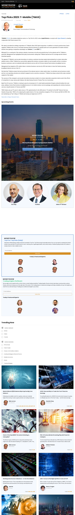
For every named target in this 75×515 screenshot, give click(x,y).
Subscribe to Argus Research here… (10, 97)
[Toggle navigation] (72, 6)
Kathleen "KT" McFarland (61, 204)
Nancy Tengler (50, 486)
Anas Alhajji (13, 204)
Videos (5, 334)
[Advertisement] (37, 220)
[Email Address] (37, 250)
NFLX (32, 491)
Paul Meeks (37, 204)
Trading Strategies (8, 363)
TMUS (28, 20)
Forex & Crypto (7, 347)
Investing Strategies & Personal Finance (13, 354)
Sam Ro (11, 486)
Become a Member (10, 1)
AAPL (20, 406)
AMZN (23, 406)
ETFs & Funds (7, 344)
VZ (33, 49)
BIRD (34, 491)
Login (2, 1)
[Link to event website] (37, 142)
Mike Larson (12, 401)
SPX (34, 406)
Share (62, 13)
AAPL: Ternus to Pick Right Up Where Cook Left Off (54, 478)
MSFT (32, 406)
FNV (71, 449)
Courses (6, 337)
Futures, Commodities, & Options (11, 351)
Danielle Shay (50, 401)
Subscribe (37, 253)
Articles (5, 330)
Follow (19, 26)
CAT (24, 406)
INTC (69, 491)
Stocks (5, 360)
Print (67, 13)
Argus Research (61, 38)
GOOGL (27, 406)
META (30, 406)
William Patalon (50, 445)
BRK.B (29, 491)
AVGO (71, 406)
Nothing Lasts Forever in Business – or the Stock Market (18, 478)
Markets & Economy (8, 357)
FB (32, 449)
